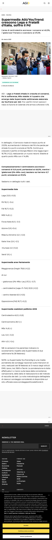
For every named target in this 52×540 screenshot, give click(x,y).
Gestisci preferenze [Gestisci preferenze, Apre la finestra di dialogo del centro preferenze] (26, 536)
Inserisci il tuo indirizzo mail (13, 442)
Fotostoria (20, 464)
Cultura (4, 473)
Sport (4, 480)
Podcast (20, 466)
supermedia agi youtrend (10, 82)
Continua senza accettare (26, 531)
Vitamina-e (21, 472)
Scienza (4, 484)
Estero (4, 464)
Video (19, 461)
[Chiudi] (49, 495)
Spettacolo (6, 475)
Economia (5, 466)
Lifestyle (5, 477)
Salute (4, 482)
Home (3, 15)
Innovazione (6, 470)
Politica (8, 15)
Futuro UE (20, 474)
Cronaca (5, 461)
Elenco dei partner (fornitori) (13, 520)
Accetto (26, 525)
